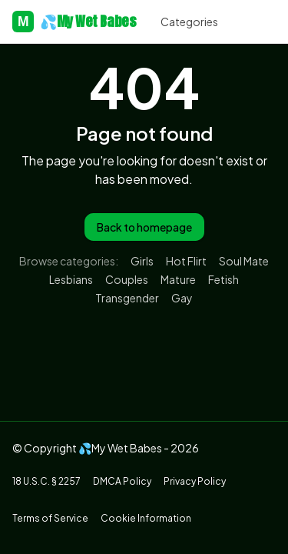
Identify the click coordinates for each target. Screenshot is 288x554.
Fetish (223, 279)
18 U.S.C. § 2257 (46, 481)
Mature (178, 279)
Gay (182, 298)
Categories (189, 21)
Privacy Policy (195, 481)
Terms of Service (50, 518)
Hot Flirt (186, 261)
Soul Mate (244, 261)
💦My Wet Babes (74, 21)
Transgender (127, 298)
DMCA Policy (122, 481)
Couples (126, 279)
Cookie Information (146, 518)
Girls (142, 261)
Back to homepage (144, 227)
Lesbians (71, 279)
